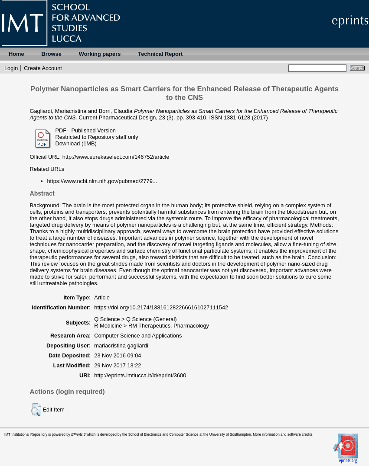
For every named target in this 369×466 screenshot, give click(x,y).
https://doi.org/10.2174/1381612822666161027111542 (161, 307)
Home (16, 54)
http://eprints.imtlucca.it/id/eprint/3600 (140, 375)
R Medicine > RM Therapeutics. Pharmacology (151, 325)
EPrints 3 (78, 435)
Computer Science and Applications (138, 335)
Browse (52, 54)
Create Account (43, 68)
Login (11, 68)
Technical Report (160, 54)
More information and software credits (282, 435)
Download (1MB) (76, 143)
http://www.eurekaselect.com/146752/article (116, 157)
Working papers (100, 54)
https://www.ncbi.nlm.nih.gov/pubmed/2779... (102, 181)
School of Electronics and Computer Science (163, 435)
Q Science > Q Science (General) (135, 319)
